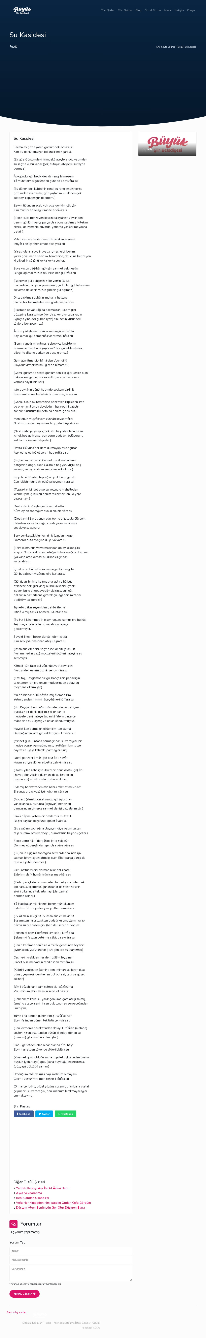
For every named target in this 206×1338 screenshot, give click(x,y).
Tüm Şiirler (108, 10)
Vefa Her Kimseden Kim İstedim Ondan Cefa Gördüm (53, 1203)
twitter (44, 1114)
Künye (191, 10)
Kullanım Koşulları (32, 1322)
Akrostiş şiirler (16, 1312)
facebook (23, 1114)
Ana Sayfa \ (162, 46)
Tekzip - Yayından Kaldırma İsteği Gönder (67, 1322)
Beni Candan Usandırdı (32, 1198)
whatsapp (65, 1114)
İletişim (179, 10)
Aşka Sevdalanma (29, 1193)
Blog (138, 10)
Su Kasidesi (191, 46)
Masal (168, 10)
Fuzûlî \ (181, 46)
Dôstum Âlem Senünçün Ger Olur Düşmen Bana (50, 1208)
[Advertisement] (103, 86)
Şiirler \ (173, 46)
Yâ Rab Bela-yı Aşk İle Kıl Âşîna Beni (42, 1188)
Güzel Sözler (153, 10)
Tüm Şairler (125, 10)
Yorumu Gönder (24, 1293)
